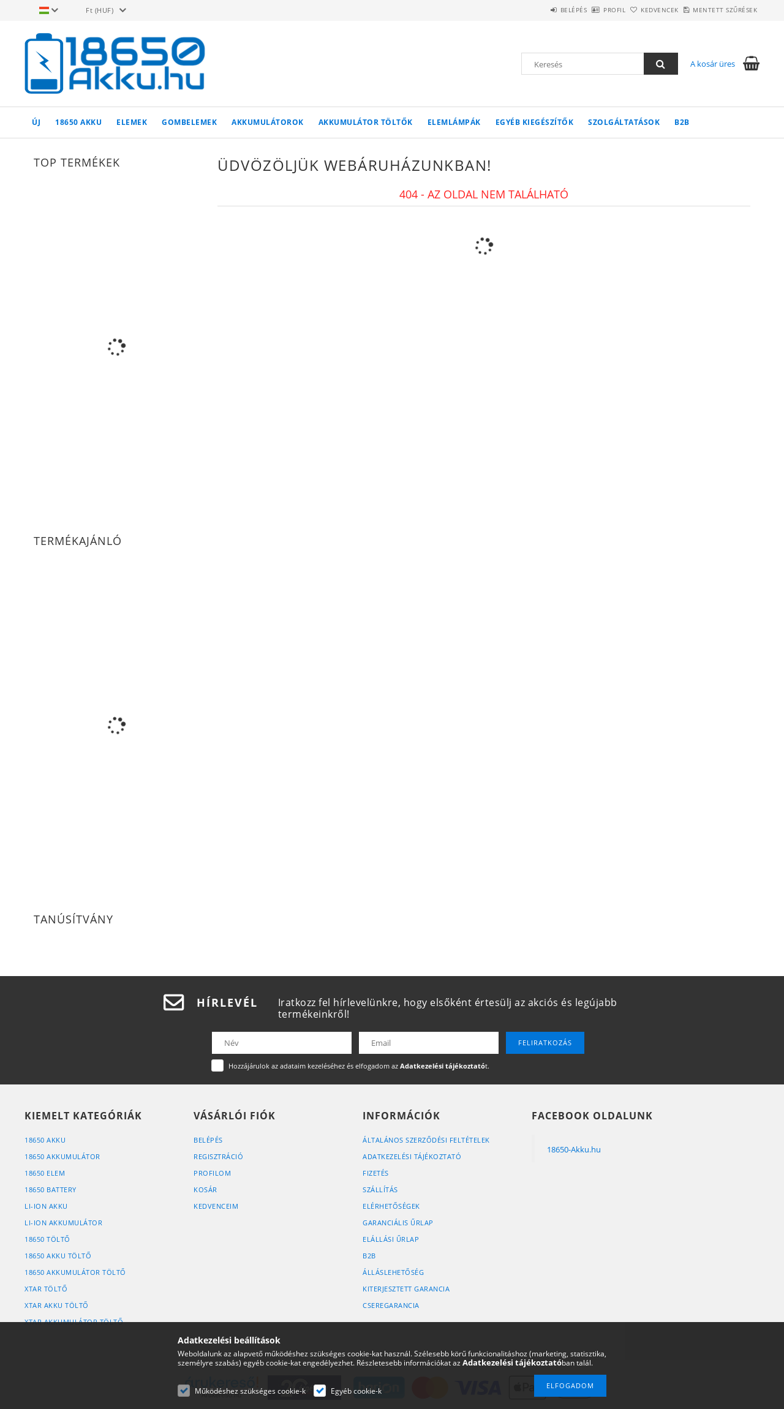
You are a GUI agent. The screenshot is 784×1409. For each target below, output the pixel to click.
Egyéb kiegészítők (535, 122)
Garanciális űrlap (398, 1222)
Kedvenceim (216, 1206)
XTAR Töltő (45, 1288)
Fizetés (376, 1173)
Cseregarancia (391, 1305)
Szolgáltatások (624, 122)
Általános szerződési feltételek (426, 1139)
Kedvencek (639, 10)
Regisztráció (218, 1156)
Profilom (212, 1173)
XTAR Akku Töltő (56, 1305)
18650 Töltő (47, 1239)
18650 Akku (78, 122)
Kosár (205, 1189)
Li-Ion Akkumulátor (63, 1222)
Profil (581, 10)
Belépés (526, 10)
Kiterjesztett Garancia (406, 1288)
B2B (682, 122)
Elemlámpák (454, 122)
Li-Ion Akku (46, 1206)
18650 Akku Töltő (57, 1255)
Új (36, 122)
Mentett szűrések (718, 10)
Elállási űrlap (391, 1239)
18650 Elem (44, 1173)
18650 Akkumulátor (62, 1156)
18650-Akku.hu (574, 1149)
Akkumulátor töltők (365, 122)
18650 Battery (50, 1189)
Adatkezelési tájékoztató (412, 1156)
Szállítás (380, 1189)
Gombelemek (189, 122)
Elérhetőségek (391, 1206)
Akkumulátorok (268, 122)
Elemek (131, 122)
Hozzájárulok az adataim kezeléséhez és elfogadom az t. (358, 1065)
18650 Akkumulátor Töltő (75, 1272)
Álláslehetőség (393, 1272)
